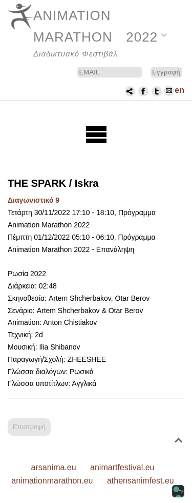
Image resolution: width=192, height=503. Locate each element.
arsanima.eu (53, 467)
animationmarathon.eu (52, 480)
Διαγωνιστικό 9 (33, 200)
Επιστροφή (29, 427)
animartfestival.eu (122, 467)
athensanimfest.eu (140, 480)
